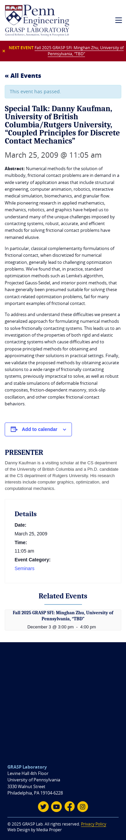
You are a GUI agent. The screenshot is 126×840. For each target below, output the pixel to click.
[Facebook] (69, 806)
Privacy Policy (93, 824)
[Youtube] (56, 806)
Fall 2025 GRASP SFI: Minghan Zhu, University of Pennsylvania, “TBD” (79, 51)
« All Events (23, 75)
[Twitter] (43, 806)
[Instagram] (82, 806)
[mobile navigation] (119, 20)
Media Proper (49, 829)
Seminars (24, 568)
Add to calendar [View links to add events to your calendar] (39, 429)
